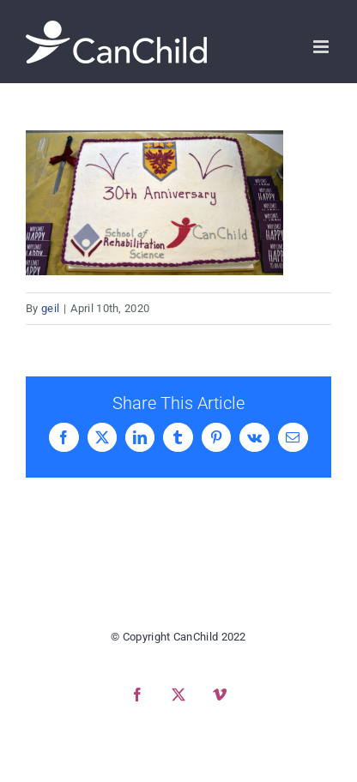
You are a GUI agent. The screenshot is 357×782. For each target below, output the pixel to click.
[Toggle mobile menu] (322, 47)
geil (50, 308)
